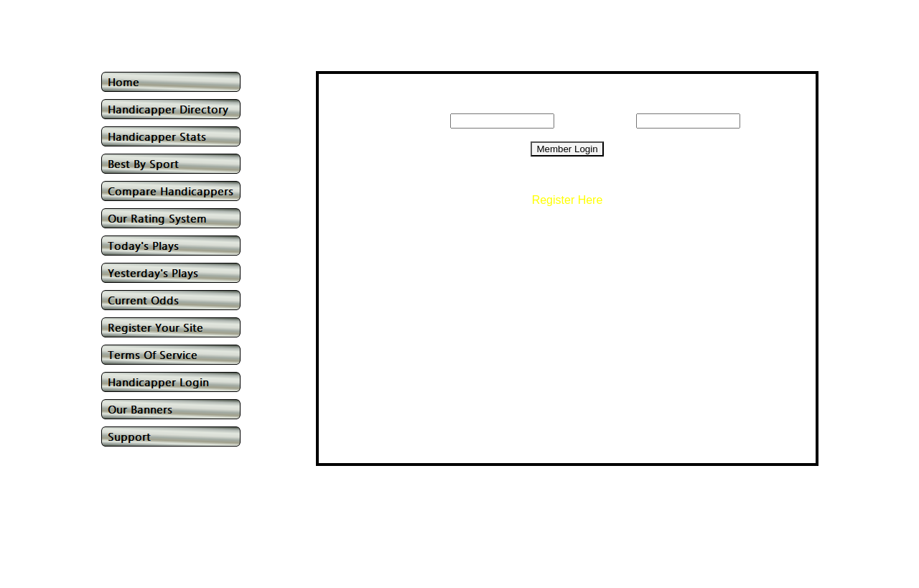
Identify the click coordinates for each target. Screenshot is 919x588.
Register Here (567, 200)
